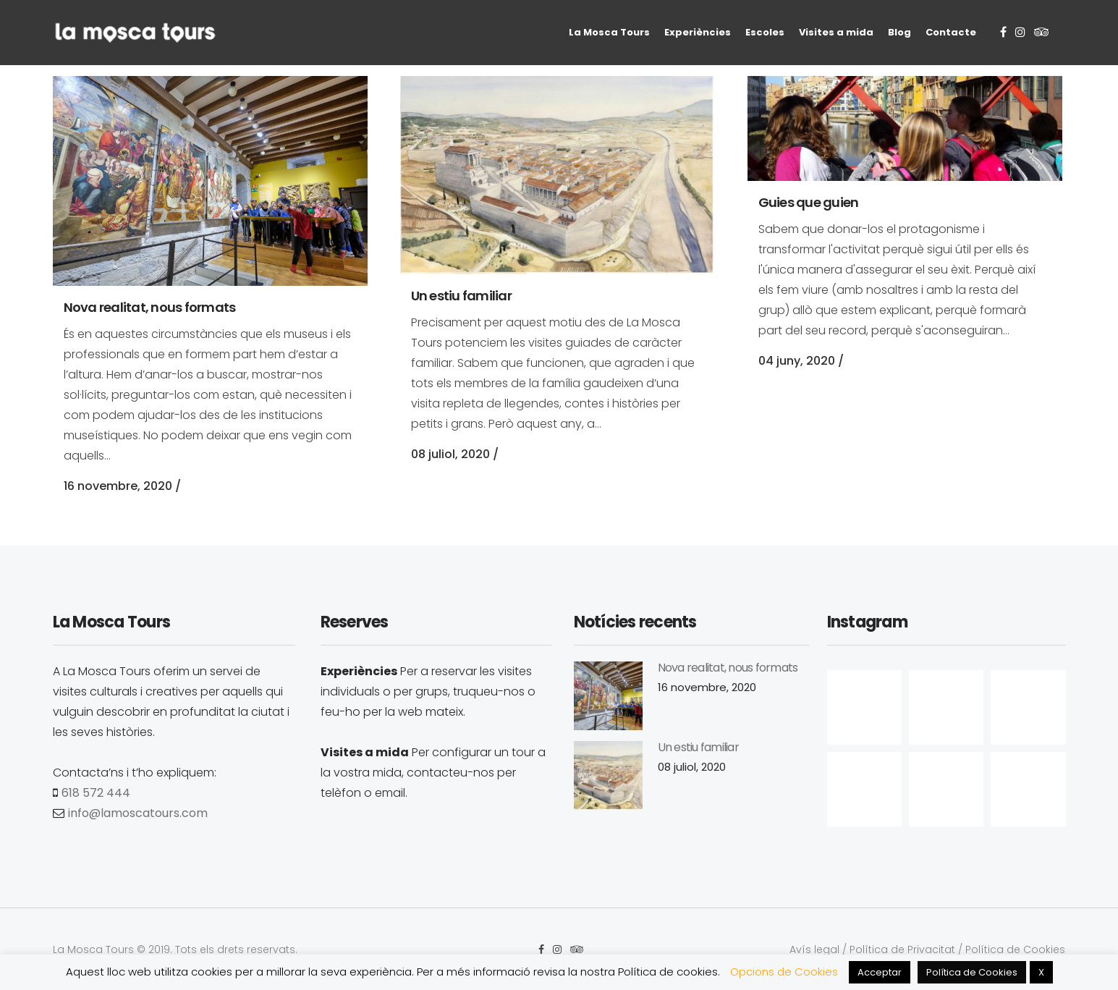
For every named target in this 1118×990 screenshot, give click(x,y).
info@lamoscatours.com (138, 813)
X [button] (1041, 972)
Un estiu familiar (461, 296)
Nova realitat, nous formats (150, 307)
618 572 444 (96, 792)
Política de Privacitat (902, 949)
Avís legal (814, 949)
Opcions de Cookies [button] (784, 971)
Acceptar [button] (879, 972)
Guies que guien (808, 202)
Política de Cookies (1015, 949)
